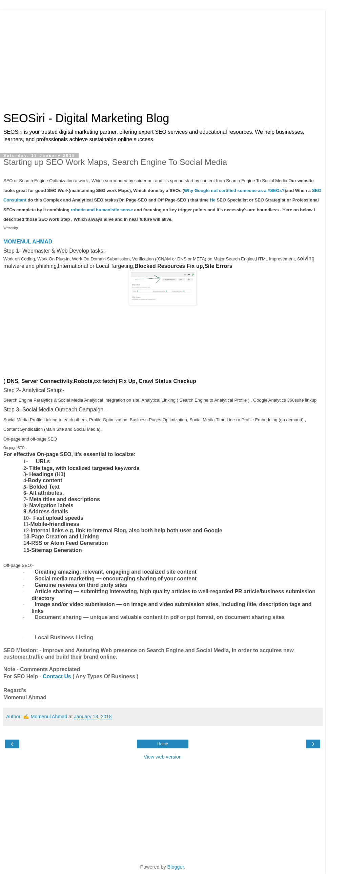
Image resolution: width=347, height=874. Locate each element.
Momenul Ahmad (48, 716)
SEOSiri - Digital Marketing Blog (86, 118)
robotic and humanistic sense (102, 209)
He (213, 199)
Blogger (175, 867)
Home (162, 744)
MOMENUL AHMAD (27, 241)
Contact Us (57, 676)
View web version (163, 757)
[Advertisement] (162, 57)
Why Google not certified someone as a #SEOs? (234, 190)
